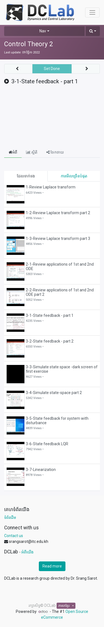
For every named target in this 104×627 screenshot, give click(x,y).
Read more (52, 566)
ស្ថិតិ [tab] (31, 152)
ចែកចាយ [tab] (55, 152)
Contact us (13, 535)
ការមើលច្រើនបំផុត (74, 176)
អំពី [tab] (13, 152)
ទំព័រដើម (10, 517)
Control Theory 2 (28, 44)
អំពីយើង (27, 552)
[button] (93, 31)
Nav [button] (42, 31)
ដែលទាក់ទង (26, 176)
